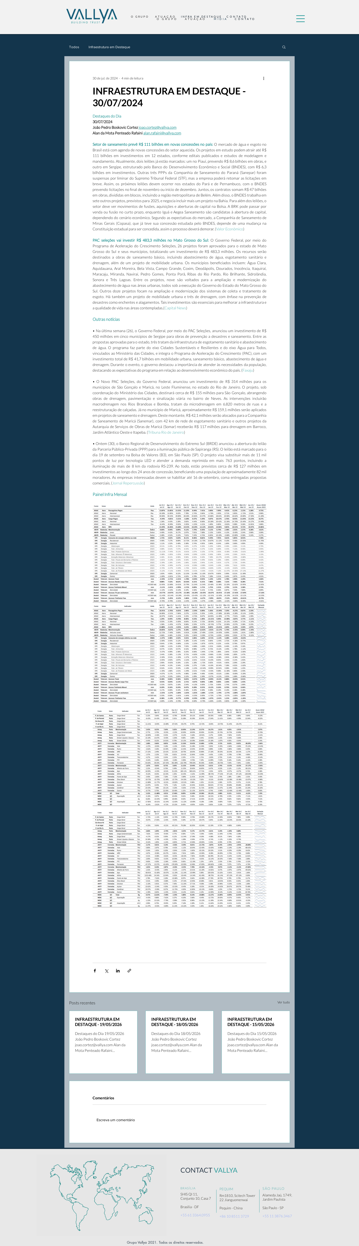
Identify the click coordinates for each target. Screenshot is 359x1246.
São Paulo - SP (273, 1208)
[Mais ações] (263, 78)
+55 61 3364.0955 (195, 1215)
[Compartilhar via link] (129, 970)
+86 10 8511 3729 (234, 1216)
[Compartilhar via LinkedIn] (118, 970)
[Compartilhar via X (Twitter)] (106, 970)
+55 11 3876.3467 (277, 1216)
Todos (74, 47)
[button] (300, 18)
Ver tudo (283, 1002)
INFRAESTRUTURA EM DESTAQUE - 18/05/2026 (174, 1022)
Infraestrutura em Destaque (109, 47)
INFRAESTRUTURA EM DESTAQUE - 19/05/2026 (98, 1022)
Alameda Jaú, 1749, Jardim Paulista (277, 1197)
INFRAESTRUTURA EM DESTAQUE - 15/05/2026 (250, 1022)
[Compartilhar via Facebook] (95, 970)
